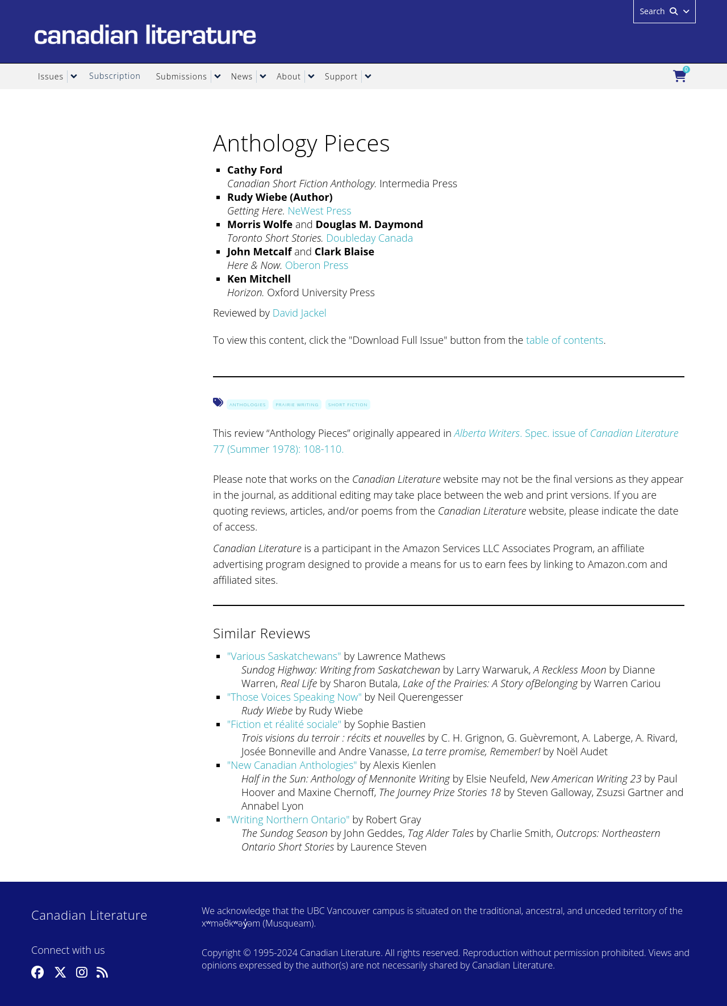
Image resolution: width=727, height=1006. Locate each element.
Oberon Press (316, 265)
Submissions (181, 76)
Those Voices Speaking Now (294, 697)
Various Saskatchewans (284, 656)
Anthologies (247, 404)
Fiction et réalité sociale (284, 724)
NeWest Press (319, 210)
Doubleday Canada (369, 238)
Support (341, 76)
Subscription (115, 75)
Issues (51, 76)
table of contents (564, 340)
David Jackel (300, 312)
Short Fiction (347, 404)
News (242, 76)
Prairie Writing (297, 404)
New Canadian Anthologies (292, 765)
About (289, 76)
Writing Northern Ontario (288, 819)
